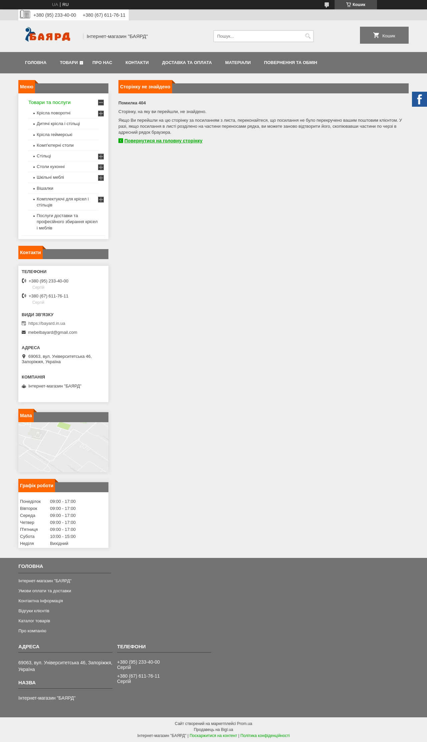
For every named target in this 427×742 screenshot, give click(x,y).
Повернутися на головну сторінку (163, 140)
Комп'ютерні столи (55, 145)
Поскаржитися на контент (213, 735)
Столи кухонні (51, 166)
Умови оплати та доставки (44, 590)
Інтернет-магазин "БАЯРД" (44, 580)
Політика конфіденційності (265, 735)
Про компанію (32, 630)
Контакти (137, 62)
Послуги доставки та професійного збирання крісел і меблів (67, 221)
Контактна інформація (40, 600)
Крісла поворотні (53, 112)
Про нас (102, 62)
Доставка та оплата (187, 62)
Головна (35, 62)
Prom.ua (244, 723)
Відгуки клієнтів (33, 610)
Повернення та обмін (290, 62)
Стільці (44, 155)
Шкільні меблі (50, 177)
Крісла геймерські (54, 134)
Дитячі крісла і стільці (58, 123)
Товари (69, 62)
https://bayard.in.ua (46, 323)
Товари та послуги (49, 102)
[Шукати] (308, 36)
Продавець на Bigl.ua (213, 729)
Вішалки (45, 188)
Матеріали (238, 62)
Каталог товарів (34, 620)
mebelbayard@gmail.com (52, 332)
